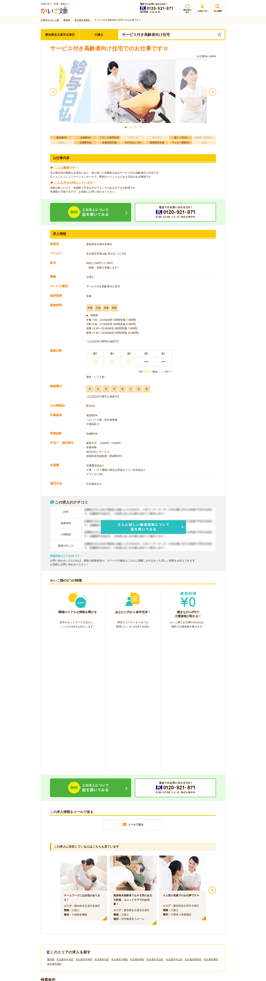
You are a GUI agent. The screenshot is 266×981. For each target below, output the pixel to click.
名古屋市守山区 (174, 823)
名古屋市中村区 (84, 823)
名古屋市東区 (211, 823)
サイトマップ (190, 918)
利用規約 (96, 918)
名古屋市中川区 (65, 823)
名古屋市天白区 (155, 823)
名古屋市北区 (102, 823)
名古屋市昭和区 (193, 823)
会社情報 (49, 918)
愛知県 (50, 823)
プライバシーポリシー (150, 918)
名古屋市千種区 (119, 823)
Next (212, 753)
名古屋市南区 (137, 823)
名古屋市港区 (54, 827)
